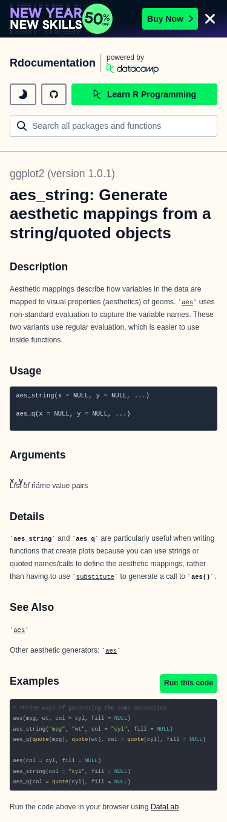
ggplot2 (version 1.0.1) (62, 174)
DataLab (165, 807)
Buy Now (170, 19)
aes (187, 302)
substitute (95, 577)
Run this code (188, 683)
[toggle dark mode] (23, 94)
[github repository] (54, 94)
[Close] (210, 19)
